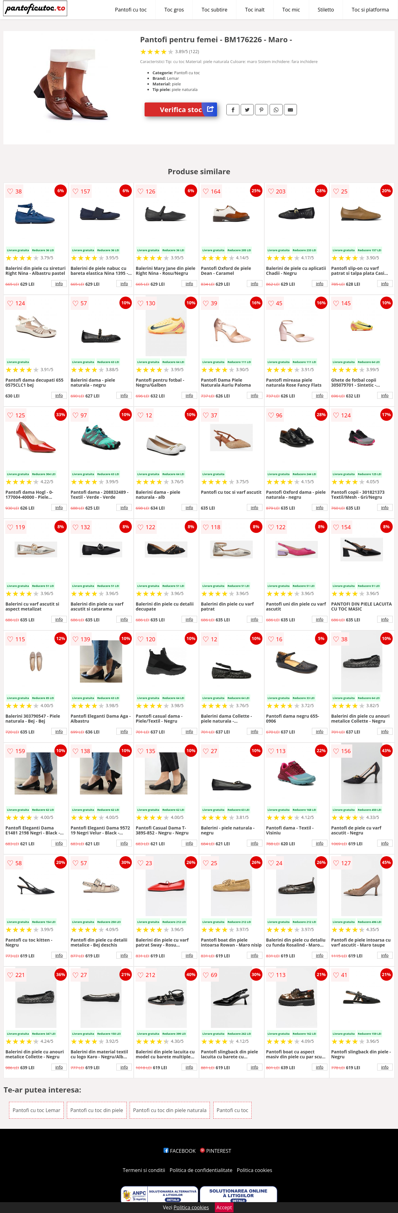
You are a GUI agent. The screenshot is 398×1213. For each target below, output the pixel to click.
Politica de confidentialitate (201, 1170)
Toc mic (291, 9)
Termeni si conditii (144, 1170)
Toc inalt (255, 9)
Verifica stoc (188, 109)
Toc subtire (214, 9)
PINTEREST (215, 1150)
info (59, 283)
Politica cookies (254, 1170)
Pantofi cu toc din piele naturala (169, 1110)
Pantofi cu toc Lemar (36, 1110)
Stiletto (326, 9)
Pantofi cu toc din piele (96, 1110)
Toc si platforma (370, 9)
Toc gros (174, 9)
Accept (224, 1207)
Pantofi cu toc (131, 9)
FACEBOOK (180, 1150)
